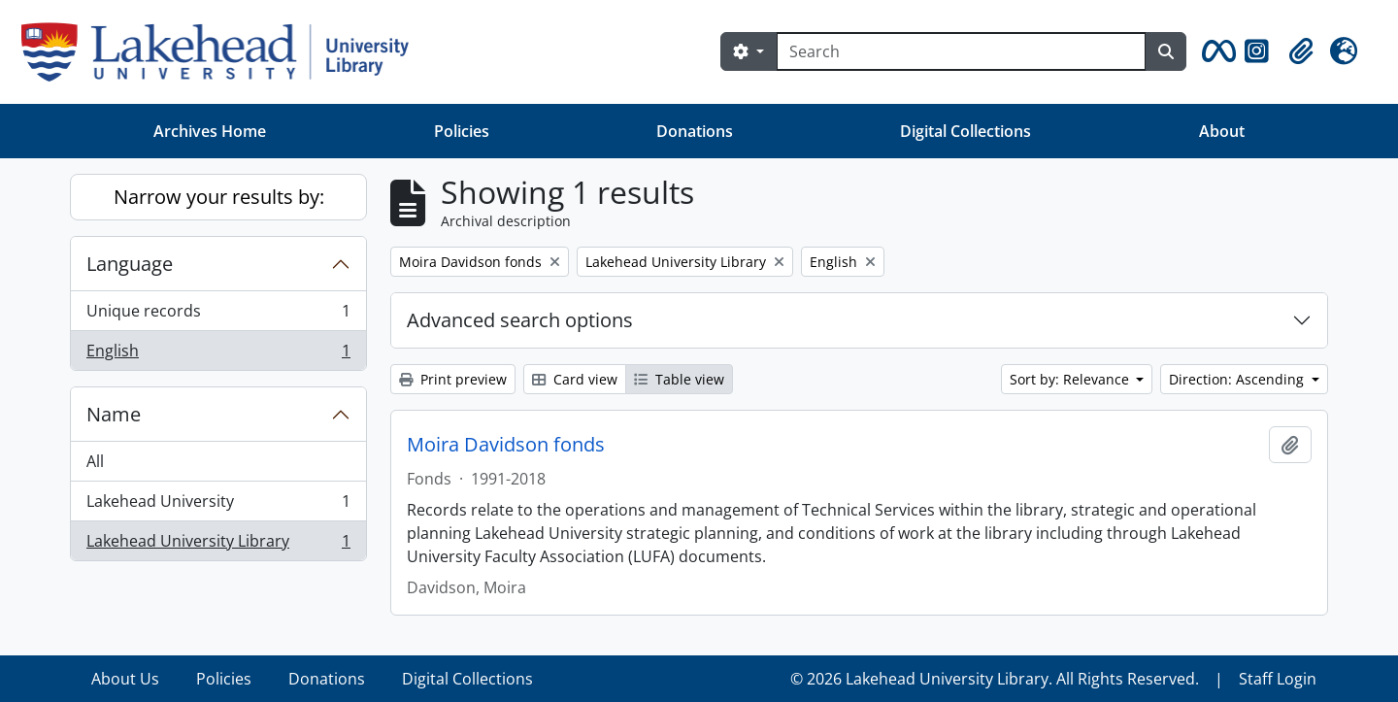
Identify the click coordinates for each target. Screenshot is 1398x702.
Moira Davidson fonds (506, 444)
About (1222, 131)
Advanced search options (520, 320)
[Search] (961, 51)
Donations (694, 131)
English (217, 354)
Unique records (217, 315)
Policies (461, 131)
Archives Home (209, 131)
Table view (679, 379)
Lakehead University (217, 505)
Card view (574, 379)
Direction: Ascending (1238, 379)
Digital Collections (965, 131)
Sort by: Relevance (1071, 379)
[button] (1215, 51)
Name (113, 414)
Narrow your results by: (219, 197)
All (95, 461)
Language (129, 264)
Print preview (453, 379)
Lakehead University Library (217, 544)
